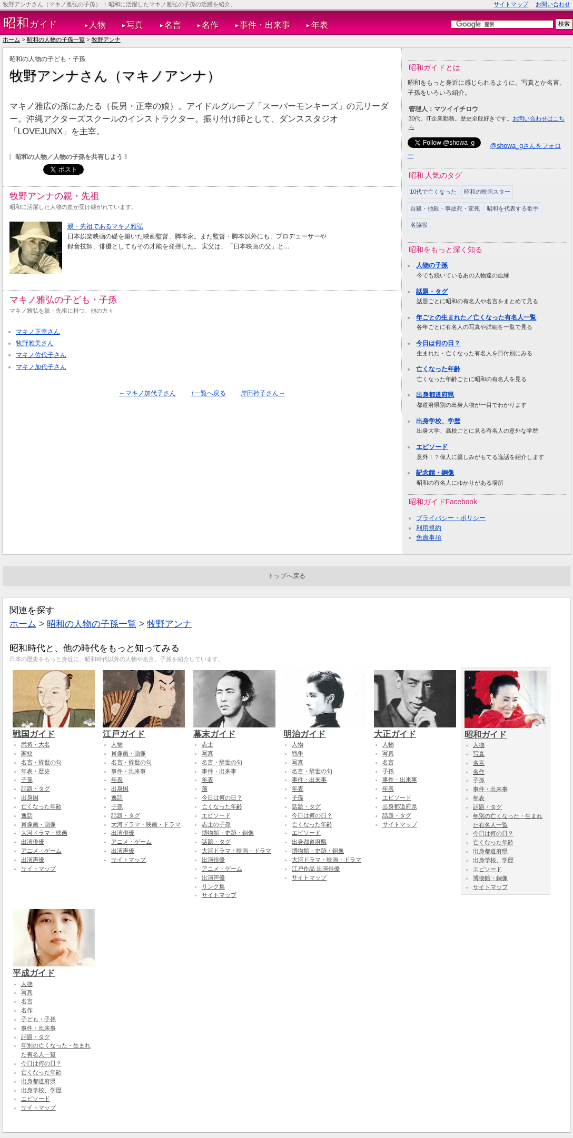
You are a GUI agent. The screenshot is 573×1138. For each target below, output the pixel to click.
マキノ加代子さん (41, 367)
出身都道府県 (435, 394)
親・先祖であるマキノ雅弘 (105, 226)
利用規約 (428, 528)
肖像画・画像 (38, 824)
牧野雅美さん (35, 343)
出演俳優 (32, 841)
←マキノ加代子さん (147, 393)
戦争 (297, 753)
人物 (97, 25)
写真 (134, 25)
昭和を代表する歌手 (513, 208)
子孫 (27, 779)
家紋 (27, 753)
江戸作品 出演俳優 (316, 868)
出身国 (29, 797)
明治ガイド (324, 729)
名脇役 (419, 225)
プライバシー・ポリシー (451, 518)
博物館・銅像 (490, 878)
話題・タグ (432, 291)
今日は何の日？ (438, 343)
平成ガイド (54, 968)
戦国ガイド (54, 729)
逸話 (27, 815)
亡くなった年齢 (438, 369)
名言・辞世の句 (41, 762)
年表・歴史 (35, 771)
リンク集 (213, 886)
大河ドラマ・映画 (44, 833)
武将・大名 (35, 744)
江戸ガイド (144, 729)
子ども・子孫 (38, 1019)
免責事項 (428, 537)
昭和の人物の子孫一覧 (56, 39)
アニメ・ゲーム (41, 850)
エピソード (432, 447)
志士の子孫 (216, 824)
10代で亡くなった (433, 191)
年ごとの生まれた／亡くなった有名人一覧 (476, 317)
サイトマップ (510, 4)
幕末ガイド (234, 729)
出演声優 (32, 859)
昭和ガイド (506, 729)
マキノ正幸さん (38, 331)
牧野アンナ (106, 39)
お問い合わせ (553, 4)
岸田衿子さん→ (263, 393)
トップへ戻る (286, 576)
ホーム (11, 39)
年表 (319, 25)
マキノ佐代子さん (41, 354)
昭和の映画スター (487, 191)
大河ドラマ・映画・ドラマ (146, 824)
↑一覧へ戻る (208, 393)
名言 (172, 25)
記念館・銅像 (435, 472)
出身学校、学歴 (438, 421)
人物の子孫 (432, 265)
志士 (207, 744)
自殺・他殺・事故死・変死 (445, 208)
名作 (210, 25)
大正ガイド (415, 729)
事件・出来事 (265, 25)
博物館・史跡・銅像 (228, 833)
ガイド (30, 23)
